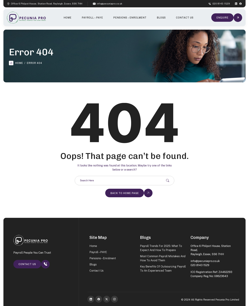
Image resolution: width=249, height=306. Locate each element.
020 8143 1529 (221, 3)
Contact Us (184, 17)
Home (67, 17)
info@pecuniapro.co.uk (109, 3)
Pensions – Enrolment (130, 17)
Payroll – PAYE (92, 17)
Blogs (161, 17)
